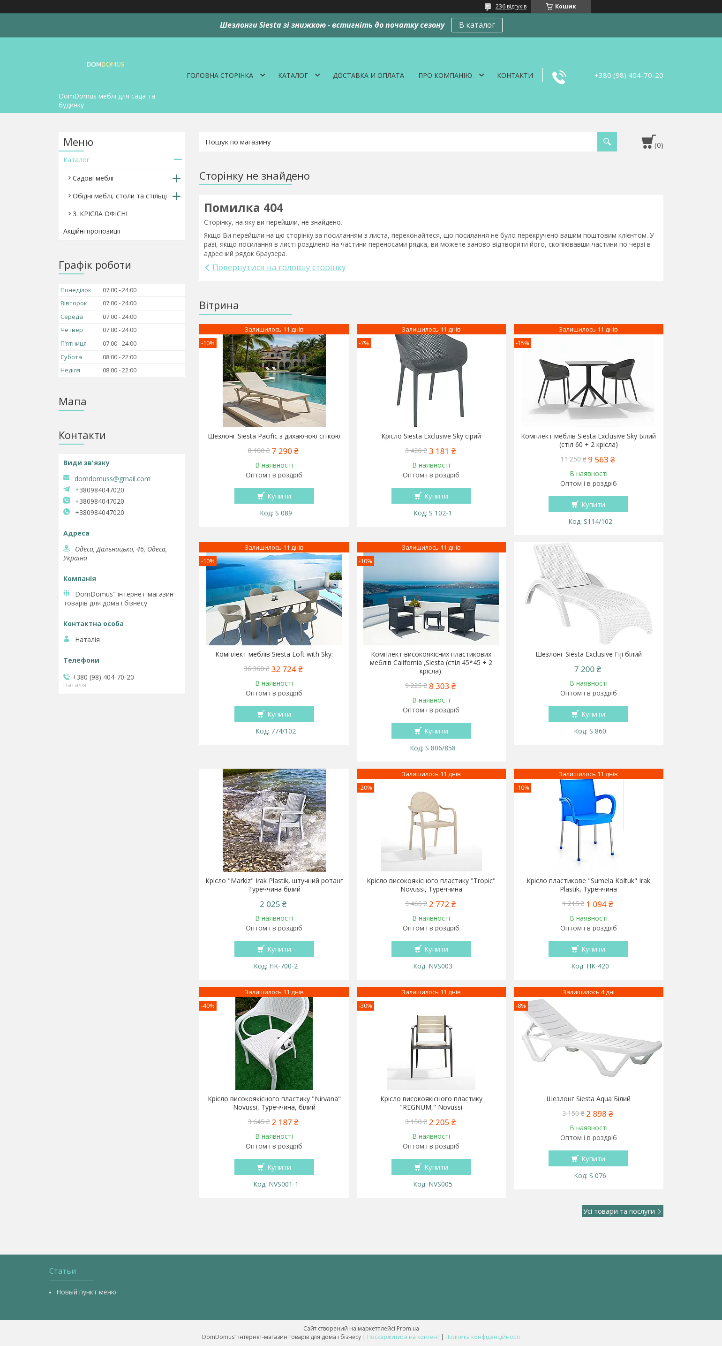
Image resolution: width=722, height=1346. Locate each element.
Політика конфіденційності (482, 1337)
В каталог (477, 25)
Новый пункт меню (86, 1291)
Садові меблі (93, 178)
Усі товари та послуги (619, 1211)
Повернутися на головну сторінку (279, 267)
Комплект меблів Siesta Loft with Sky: (274, 654)
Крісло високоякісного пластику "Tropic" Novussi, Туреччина (431, 885)
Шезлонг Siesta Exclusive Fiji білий (588, 654)
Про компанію (445, 75)
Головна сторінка (220, 75)
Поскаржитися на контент (403, 1337)
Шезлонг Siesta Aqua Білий (588, 1099)
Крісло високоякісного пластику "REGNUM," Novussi (431, 1103)
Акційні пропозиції (91, 231)
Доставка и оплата (368, 75)
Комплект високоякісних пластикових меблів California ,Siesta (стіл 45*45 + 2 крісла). (431, 662)
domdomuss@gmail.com (112, 479)
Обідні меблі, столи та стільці (120, 195)
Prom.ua (408, 1328)
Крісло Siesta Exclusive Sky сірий (431, 436)
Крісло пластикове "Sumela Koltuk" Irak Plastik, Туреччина (588, 885)
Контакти (515, 75)
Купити (279, 495)
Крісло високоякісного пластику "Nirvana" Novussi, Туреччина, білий (274, 1103)
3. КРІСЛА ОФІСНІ (100, 213)
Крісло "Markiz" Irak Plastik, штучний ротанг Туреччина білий (274, 885)
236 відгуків (511, 6)
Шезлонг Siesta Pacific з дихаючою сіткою (274, 436)
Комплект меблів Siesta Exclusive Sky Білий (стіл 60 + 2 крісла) (588, 440)
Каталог (293, 75)
